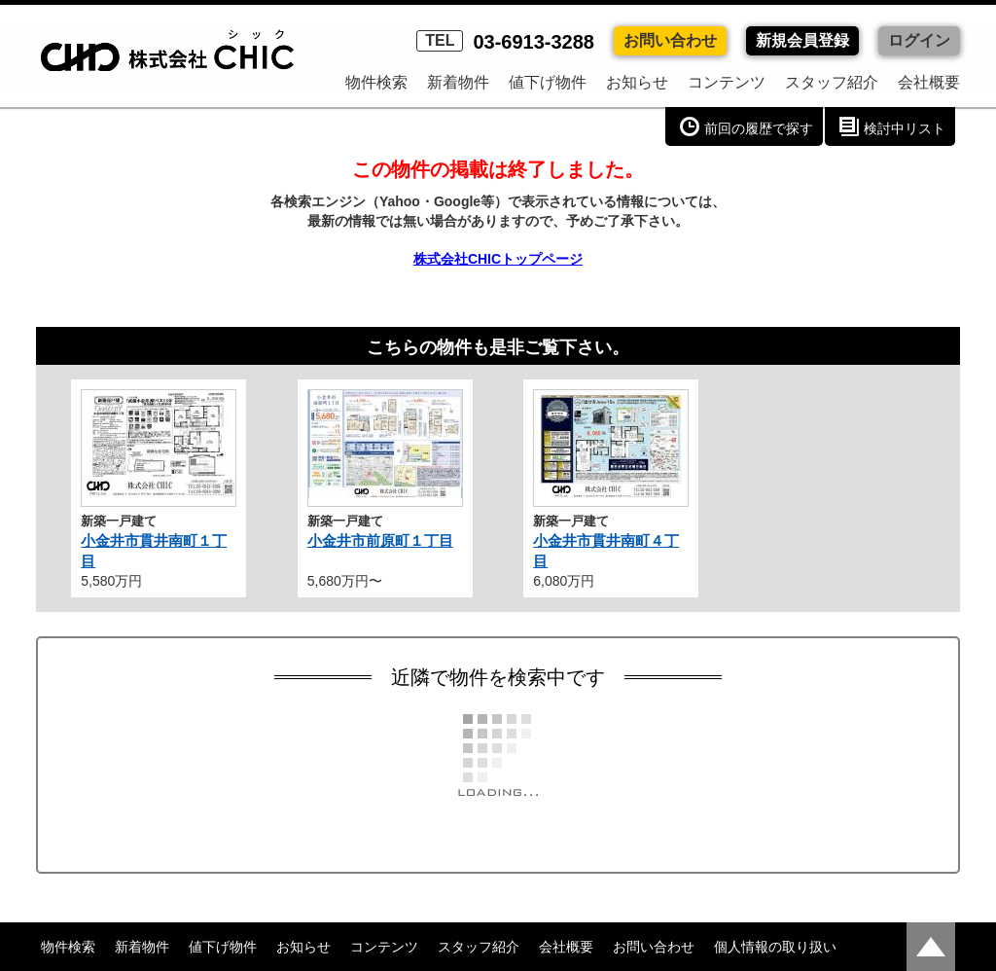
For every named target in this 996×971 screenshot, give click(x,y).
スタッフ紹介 (831, 82)
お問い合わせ (670, 40)
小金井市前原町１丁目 (380, 540)
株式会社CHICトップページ (498, 259)
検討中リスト (904, 128)
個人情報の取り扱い (775, 946)
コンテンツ (726, 82)
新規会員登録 (802, 40)
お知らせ (637, 82)
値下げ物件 (548, 82)
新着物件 (458, 82)
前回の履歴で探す (758, 128)
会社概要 (929, 82)
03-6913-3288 (505, 42)
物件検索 (376, 82)
